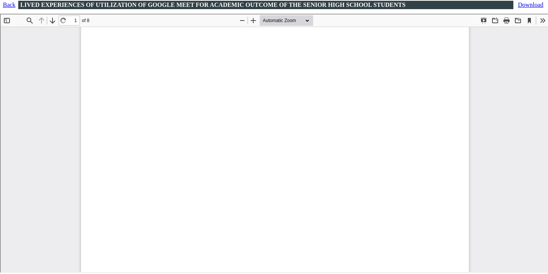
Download (530, 5)
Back (9, 5)
